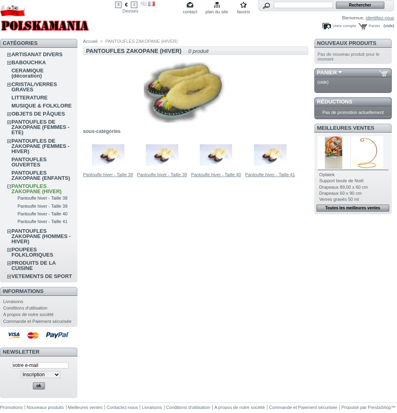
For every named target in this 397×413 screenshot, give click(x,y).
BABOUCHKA (28, 62)
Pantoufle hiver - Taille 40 (42, 213)
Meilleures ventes (345, 128)
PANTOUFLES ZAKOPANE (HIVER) (36, 188)
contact (190, 11)
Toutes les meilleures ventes (352, 208)
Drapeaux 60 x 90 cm (340, 193)
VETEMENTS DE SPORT (41, 276)
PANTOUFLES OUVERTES (29, 162)
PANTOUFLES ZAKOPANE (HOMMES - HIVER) (40, 236)
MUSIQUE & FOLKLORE (41, 106)
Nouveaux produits (347, 43)
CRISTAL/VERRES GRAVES (34, 87)
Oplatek (327, 174)
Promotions (11, 407)
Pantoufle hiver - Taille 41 (42, 221)
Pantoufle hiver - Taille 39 (42, 206)
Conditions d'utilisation (25, 308)
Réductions (334, 102)
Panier (327, 73)
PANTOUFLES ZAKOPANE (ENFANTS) (40, 175)
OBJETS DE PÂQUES (38, 114)
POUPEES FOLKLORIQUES (32, 252)
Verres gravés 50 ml (339, 199)
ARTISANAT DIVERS (36, 54)
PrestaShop (379, 407)
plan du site (216, 11)
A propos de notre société (28, 314)
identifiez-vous (380, 17)
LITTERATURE (29, 98)
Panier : (375, 25)
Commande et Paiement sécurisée (37, 321)
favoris (243, 11)
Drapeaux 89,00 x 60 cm (343, 187)
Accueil (90, 41)
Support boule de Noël (341, 180)
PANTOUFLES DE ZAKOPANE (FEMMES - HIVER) (40, 146)
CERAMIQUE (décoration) (27, 73)
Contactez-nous (122, 407)
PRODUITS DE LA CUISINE (33, 265)
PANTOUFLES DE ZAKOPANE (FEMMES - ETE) (40, 127)
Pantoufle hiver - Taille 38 (42, 198)
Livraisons (13, 301)
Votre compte (344, 25)
